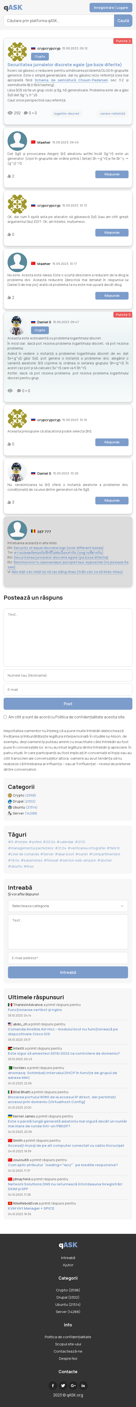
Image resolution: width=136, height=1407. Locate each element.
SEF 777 (44, 531)
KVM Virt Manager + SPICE (31, 1208)
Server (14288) (68, 1311)
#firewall (51, 860)
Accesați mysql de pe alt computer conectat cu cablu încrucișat (66, 1145)
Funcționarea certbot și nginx (35, 1009)
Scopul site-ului (68, 1344)
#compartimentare (104, 854)
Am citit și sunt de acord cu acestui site (64, 717)
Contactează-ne (68, 1351)
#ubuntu (15, 866)
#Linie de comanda (23, 854)
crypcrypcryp (48, 48)
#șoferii (35, 841)
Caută (123, 20)
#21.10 (80, 841)
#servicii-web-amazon (77, 860)
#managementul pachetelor (31, 848)
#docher (104, 860)
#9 (10, 841)
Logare (122, 7)
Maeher (44, 142)
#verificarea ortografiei (86, 848)
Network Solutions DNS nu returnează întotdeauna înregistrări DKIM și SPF (65, 1186)
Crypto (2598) (68, 1290)
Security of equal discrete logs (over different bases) (58, 547)
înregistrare (104, 7)
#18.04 (13, 860)
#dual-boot (64, 854)
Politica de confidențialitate (79, 717)
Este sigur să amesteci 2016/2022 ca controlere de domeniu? (64, 1053)
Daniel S (44, 322)
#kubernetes (32, 860)
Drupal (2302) (68, 1297)
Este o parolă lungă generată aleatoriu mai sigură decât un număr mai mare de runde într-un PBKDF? (67, 1124)
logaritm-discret (66, 113)
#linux (29, 866)
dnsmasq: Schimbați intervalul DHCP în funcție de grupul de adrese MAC (62, 1075)
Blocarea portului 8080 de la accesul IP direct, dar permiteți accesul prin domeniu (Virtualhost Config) (62, 1099)
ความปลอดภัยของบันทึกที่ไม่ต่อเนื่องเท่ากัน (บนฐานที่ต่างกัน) (59, 552)
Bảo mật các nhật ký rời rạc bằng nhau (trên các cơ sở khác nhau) (67, 571)
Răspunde (112, 174)
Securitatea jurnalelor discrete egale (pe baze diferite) (61, 557)
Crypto (40, 56)
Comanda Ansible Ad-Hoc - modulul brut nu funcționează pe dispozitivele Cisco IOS (63, 1031)
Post (68, 703)
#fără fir (113, 848)
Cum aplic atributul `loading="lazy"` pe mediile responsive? (63, 1165)
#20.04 (49, 841)
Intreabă (68, 972)
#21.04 (60, 848)
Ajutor (68, 1264)
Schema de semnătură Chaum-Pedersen (71, 80)
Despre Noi (68, 1358)
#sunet (81, 854)
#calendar (65, 841)
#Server (47, 854)
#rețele (20, 841)
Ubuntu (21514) (68, 1304)
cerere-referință (112, 113)
